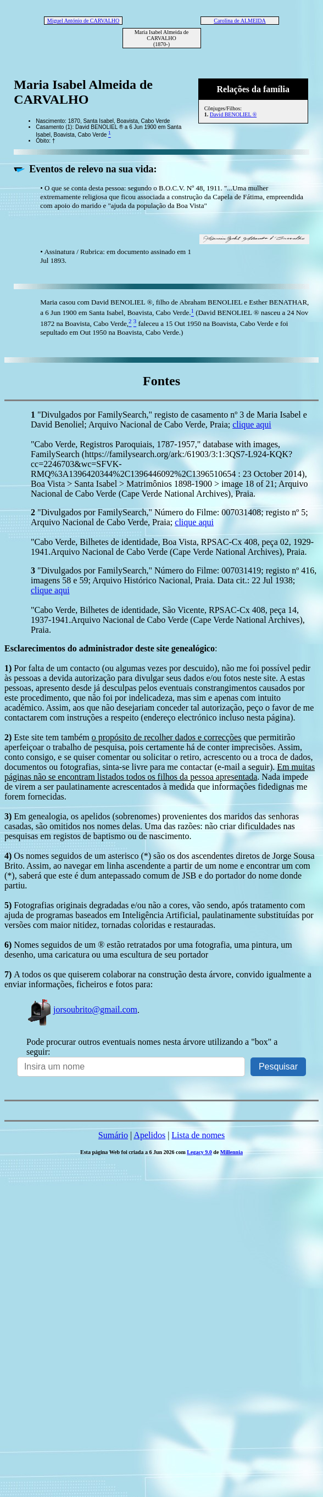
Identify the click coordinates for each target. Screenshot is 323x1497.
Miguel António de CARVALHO (83, 21)
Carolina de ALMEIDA (239, 21)
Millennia (231, 1152)
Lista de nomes (198, 1135)
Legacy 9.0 (199, 1152)
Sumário (113, 1135)
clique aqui (251, 424)
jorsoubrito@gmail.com (81, 1009)
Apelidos (149, 1135)
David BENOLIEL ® (233, 114)
